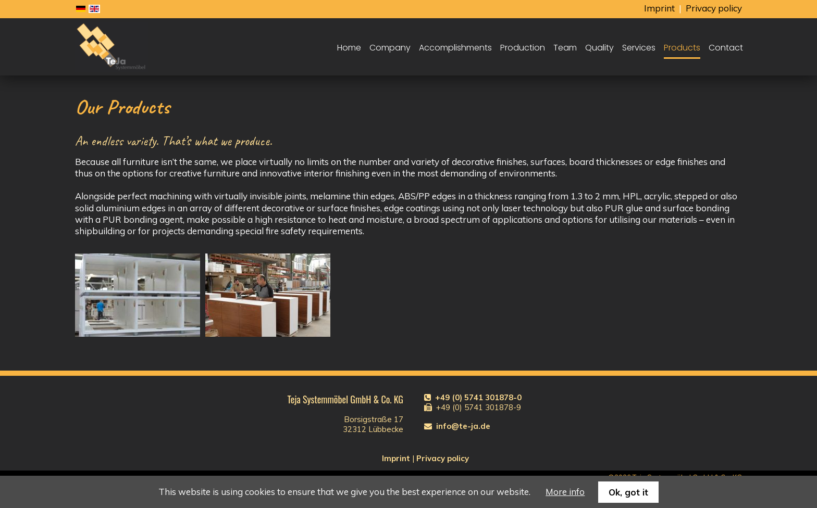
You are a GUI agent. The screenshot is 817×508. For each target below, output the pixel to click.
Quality (599, 48)
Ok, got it (628, 492)
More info (565, 491)
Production (522, 48)
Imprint (659, 8)
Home (349, 48)
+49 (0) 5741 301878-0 (478, 397)
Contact (726, 48)
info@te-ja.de (463, 426)
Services (638, 48)
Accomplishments (455, 48)
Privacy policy (714, 8)
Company (390, 48)
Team (565, 48)
